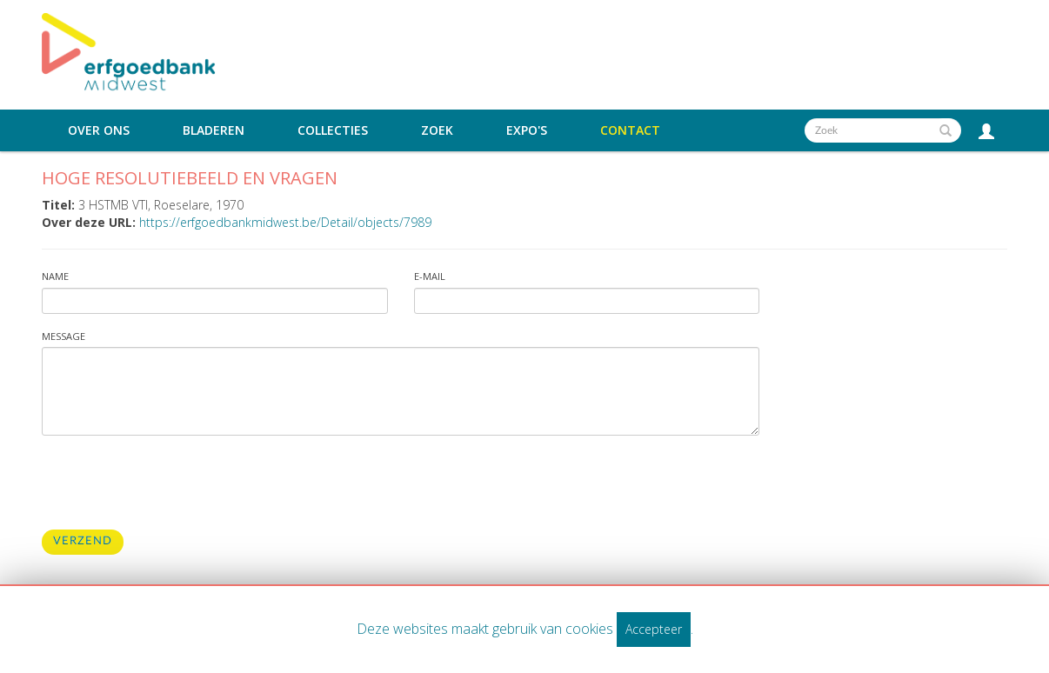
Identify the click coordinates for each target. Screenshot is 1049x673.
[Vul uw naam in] (215, 301)
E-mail (429, 276)
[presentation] (174, 482)
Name (55, 276)
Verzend (82, 541)
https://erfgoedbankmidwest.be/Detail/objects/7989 (285, 222)
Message (63, 336)
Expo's (526, 130)
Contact (630, 130)
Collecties (332, 130)
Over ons (99, 130)
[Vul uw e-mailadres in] (587, 301)
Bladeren (213, 130)
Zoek (437, 130)
